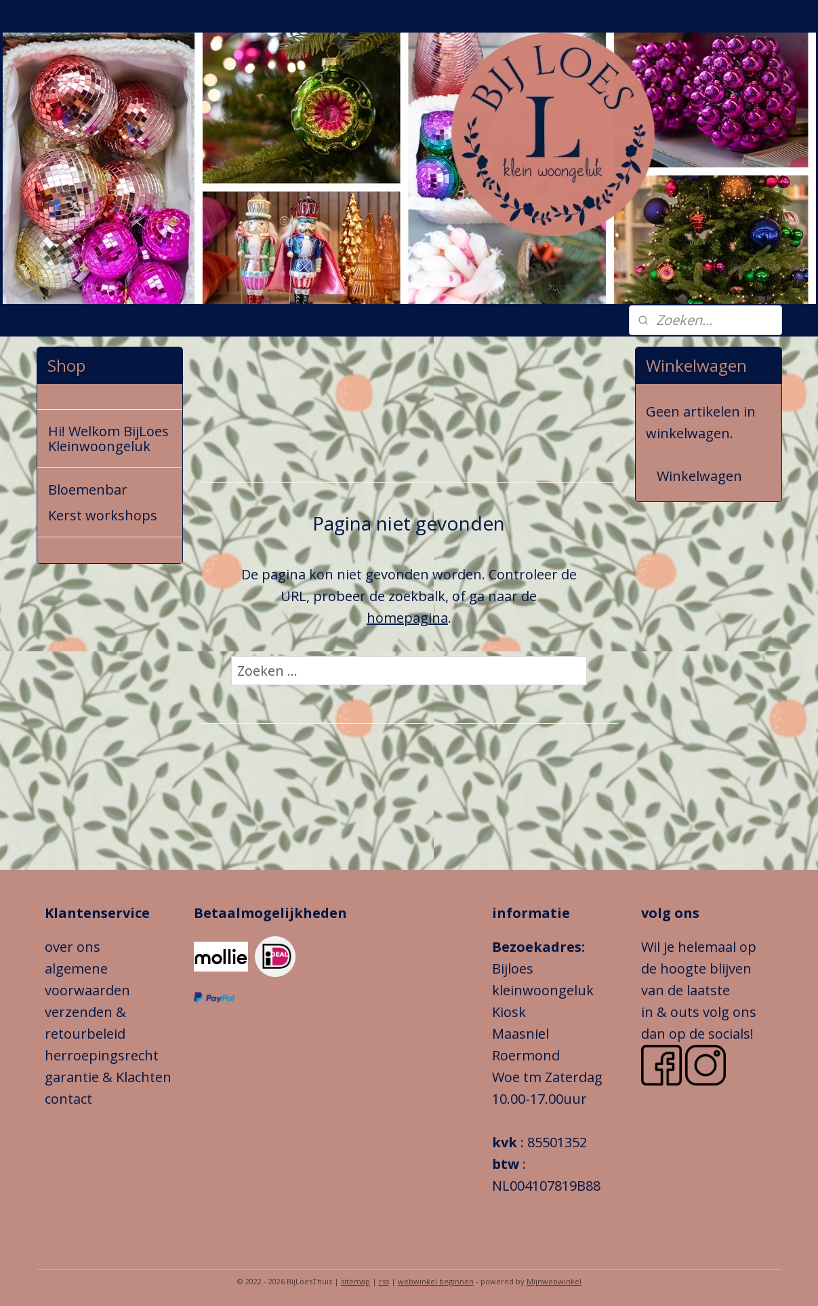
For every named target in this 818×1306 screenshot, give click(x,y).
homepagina (407, 618)
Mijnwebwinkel (554, 1281)
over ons (72, 947)
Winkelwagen (699, 476)
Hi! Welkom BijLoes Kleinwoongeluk (108, 438)
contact (68, 1099)
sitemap (355, 1281)
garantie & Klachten (108, 1077)
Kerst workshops (102, 515)
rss (384, 1281)
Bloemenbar (87, 489)
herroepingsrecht (103, 1055)
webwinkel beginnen (436, 1281)
